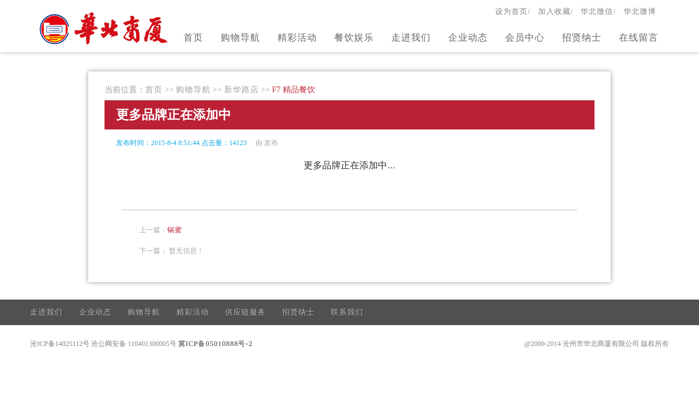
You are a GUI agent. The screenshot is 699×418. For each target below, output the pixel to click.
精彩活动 (297, 37)
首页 (193, 37)
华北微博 (640, 11)
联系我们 (347, 312)
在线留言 (638, 37)
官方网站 (105, 28)
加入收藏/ (556, 11)
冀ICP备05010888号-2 (215, 344)
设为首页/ (513, 11)
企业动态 (468, 37)
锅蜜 (174, 230)
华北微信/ (598, 11)
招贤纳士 (581, 37)
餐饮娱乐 (354, 37)
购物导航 (240, 37)
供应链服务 (245, 312)
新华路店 (241, 89)
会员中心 (525, 37)
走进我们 (411, 37)
